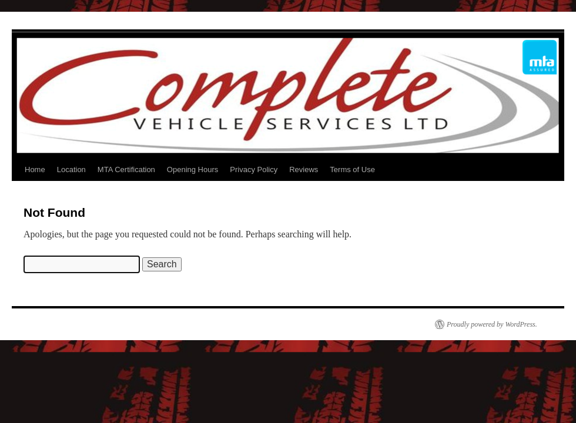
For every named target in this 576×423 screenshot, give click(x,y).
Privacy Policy (253, 169)
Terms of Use (352, 169)
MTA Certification (126, 169)
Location (71, 169)
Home (35, 169)
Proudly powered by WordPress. (492, 324)
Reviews (303, 169)
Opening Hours (192, 169)
